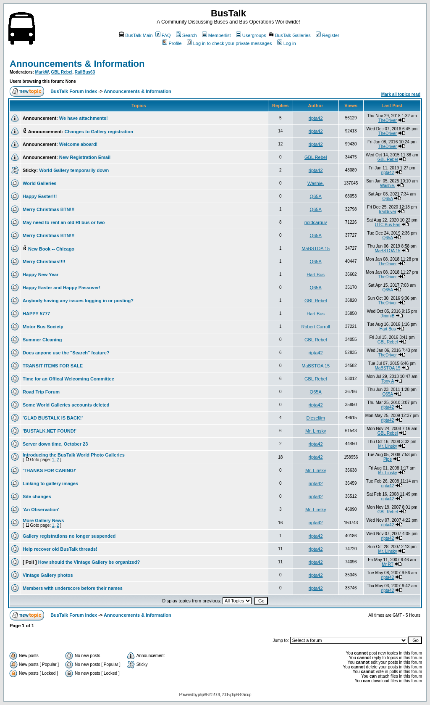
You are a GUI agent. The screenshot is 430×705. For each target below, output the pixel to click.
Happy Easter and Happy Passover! (61, 287)
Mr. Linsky (315, 430)
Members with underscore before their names (73, 588)
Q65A (316, 196)
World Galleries (40, 183)
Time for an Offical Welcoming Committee (68, 378)
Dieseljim (315, 417)
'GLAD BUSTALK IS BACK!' (53, 417)
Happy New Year (40, 274)
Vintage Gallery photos (48, 575)
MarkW (42, 72)
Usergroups (251, 35)
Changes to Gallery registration (98, 131)
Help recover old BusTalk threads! (60, 549)
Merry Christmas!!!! (44, 261)
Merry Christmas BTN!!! (48, 209)
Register (327, 35)
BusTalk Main (135, 35)
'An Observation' (41, 509)
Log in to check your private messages (229, 43)
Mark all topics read (400, 94)
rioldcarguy (315, 222)
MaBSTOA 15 (316, 248)
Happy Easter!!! (40, 196)
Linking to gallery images (50, 483)
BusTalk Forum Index (73, 91)
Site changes (37, 496)
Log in (286, 43)
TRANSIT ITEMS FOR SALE (53, 365)
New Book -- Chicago (51, 248)
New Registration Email (84, 157)
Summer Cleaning (42, 339)
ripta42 (316, 118)
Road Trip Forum (41, 391)
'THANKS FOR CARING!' (49, 470)
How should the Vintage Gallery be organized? (89, 562)
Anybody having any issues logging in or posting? (78, 300)
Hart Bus (316, 274)
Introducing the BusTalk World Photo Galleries (74, 454)
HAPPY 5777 (36, 313)
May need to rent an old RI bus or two (64, 222)
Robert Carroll (315, 326)
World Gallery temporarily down (74, 170)
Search (186, 35)
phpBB (203, 694)
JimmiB (388, 316)
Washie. (315, 183)
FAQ (163, 35)
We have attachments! (83, 118)
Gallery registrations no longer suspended (69, 536)
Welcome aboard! (78, 144)
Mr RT (387, 564)
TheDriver (387, 120)
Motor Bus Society (43, 326)
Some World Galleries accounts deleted (66, 404)
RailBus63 (85, 72)
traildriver (387, 211)
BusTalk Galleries (290, 35)
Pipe (387, 459)
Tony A (387, 381)
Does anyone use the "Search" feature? (66, 352)
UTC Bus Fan (388, 224)
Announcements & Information (77, 63)
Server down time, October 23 (55, 443)
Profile (171, 43)
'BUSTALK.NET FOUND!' (49, 430)
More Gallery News (43, 520)
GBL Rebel (61, 72)
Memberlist (216, 35)
